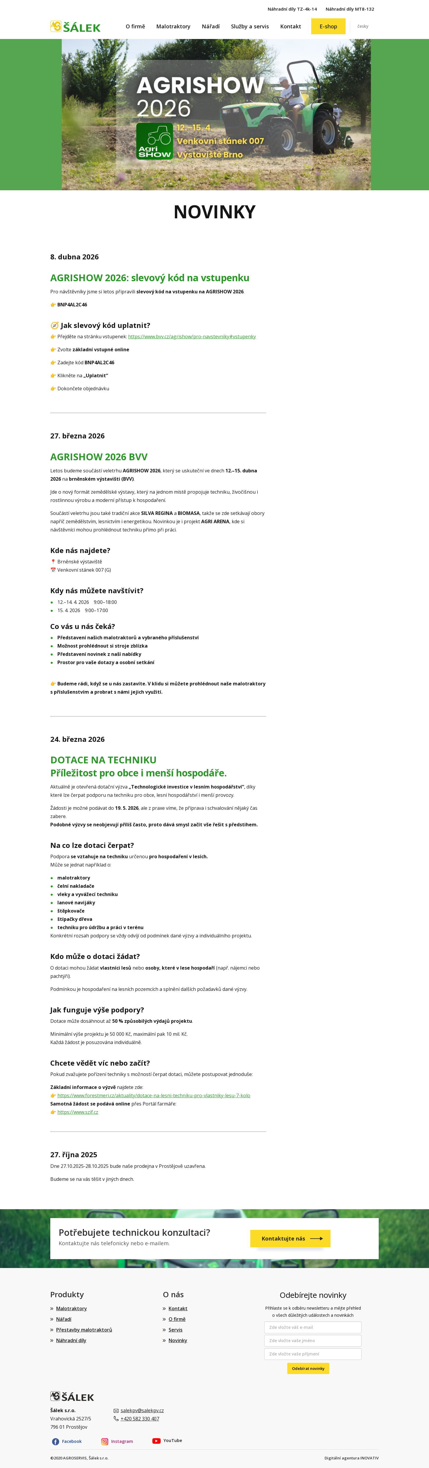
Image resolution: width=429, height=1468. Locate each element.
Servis (176, 1329)
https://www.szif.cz (77, 1112)
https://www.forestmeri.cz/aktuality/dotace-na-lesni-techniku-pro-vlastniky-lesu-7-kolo (153, 1095)
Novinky (178, 1340)
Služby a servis (250, 26)
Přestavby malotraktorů (84, 1329)
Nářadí (211, 26)
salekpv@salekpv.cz (142, 1410)
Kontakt (290, 26)
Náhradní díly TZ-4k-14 (292, 9)
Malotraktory (173, 26)
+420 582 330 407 (140, 1418)
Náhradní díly (71, 1340)
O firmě (135, 26)
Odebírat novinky (308, 1368)
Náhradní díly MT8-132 (350, 9)
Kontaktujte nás (284, 1238)
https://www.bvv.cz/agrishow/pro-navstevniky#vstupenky (192, 336)
